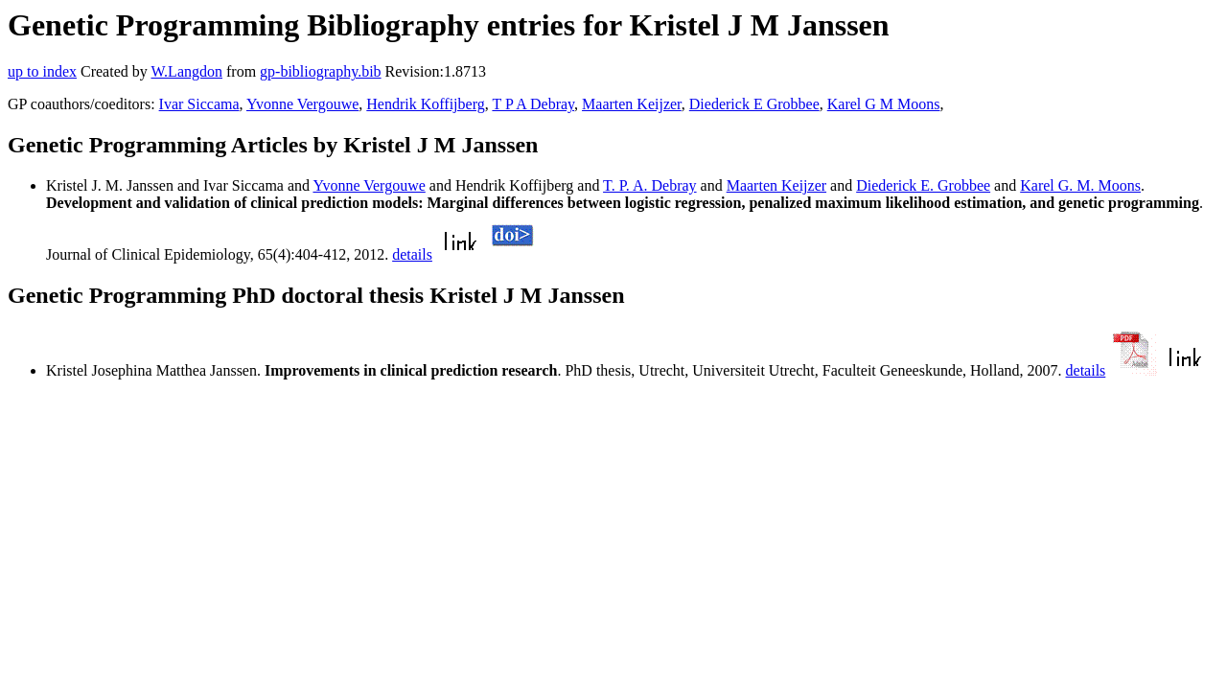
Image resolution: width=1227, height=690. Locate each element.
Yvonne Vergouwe (302, 104)
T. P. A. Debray (649, 185)
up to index (42, 71)
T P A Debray (533, 104)
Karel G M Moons (883, 104)
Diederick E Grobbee (754, 104)
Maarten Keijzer (632, 104)
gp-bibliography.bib (321, 71)
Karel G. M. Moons (1080, 185)
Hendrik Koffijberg (425, 104)
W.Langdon (186, 71)
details (412, 254)
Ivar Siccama (199, 104)
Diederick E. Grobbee (923, 185)
